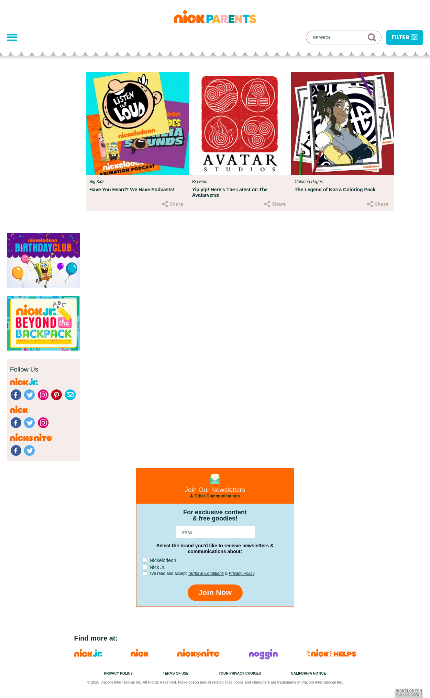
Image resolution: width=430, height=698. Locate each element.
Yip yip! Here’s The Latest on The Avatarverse (230, 192)
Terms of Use (175, 673)
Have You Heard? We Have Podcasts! (131, 189)
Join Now (215, 592)
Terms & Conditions (206, 573)
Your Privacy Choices (240, 673)
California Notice (308, 673)
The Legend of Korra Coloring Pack (335, 189)
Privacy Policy (241, 573)
